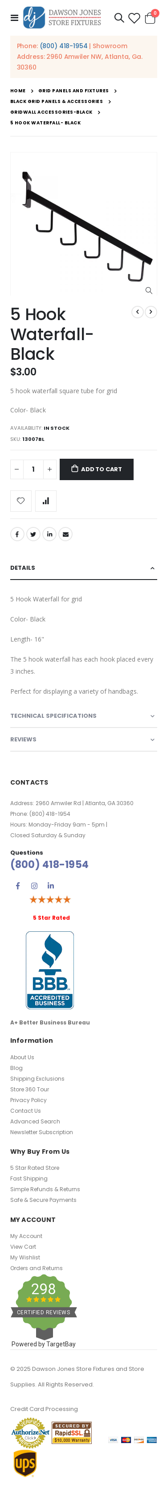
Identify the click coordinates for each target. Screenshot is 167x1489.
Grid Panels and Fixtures (73, 91)
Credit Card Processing (44, 1409)
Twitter (33, 534)
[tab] (83, 568)
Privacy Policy (28, 1100)
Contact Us (25, 1111)
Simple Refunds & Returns (45, 1189)
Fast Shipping (29, 1178)
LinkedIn (49, 534)
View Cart (23, 1246)
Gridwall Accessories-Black (51, 112)
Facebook (17, 534)
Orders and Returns (36, 1268)
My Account (26, 1236)
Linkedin (50, 886)
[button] (149, 291)
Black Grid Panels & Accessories (56, 101)
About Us (22, 1057)
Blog (16, 1068)
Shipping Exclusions (37, 1078)
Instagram (34, 886)
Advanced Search (35, 1121)
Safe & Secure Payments (43, 1200)
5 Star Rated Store (34, 1168)
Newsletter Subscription (41, 1132)
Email (65, 534)
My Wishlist (25, 1257)
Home (18, 90)
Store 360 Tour (29, 1089)
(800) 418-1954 (64, 45)
